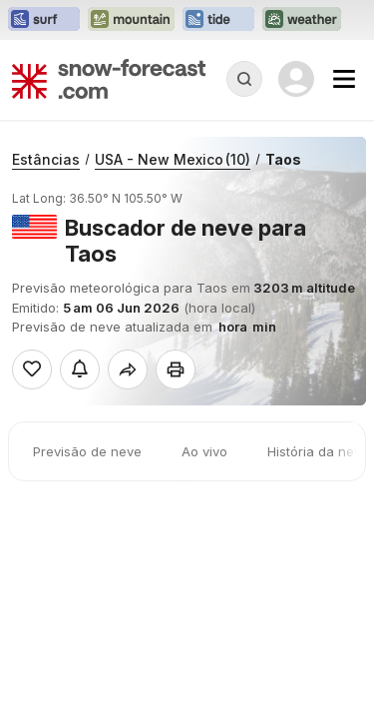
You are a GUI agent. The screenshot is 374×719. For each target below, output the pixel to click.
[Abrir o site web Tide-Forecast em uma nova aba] (218, 20)
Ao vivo (204, 451)
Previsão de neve (87, 451)
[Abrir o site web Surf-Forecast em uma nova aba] (44, 20)
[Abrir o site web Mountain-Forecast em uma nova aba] (131, 20)
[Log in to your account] (296, 79)
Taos (283, 159)
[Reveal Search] (244, 79)
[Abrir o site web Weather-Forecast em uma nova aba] (301, 20)
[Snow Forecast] (108, 79)
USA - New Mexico (172, 159)
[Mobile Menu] (344, 79)
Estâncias (46, 159)
